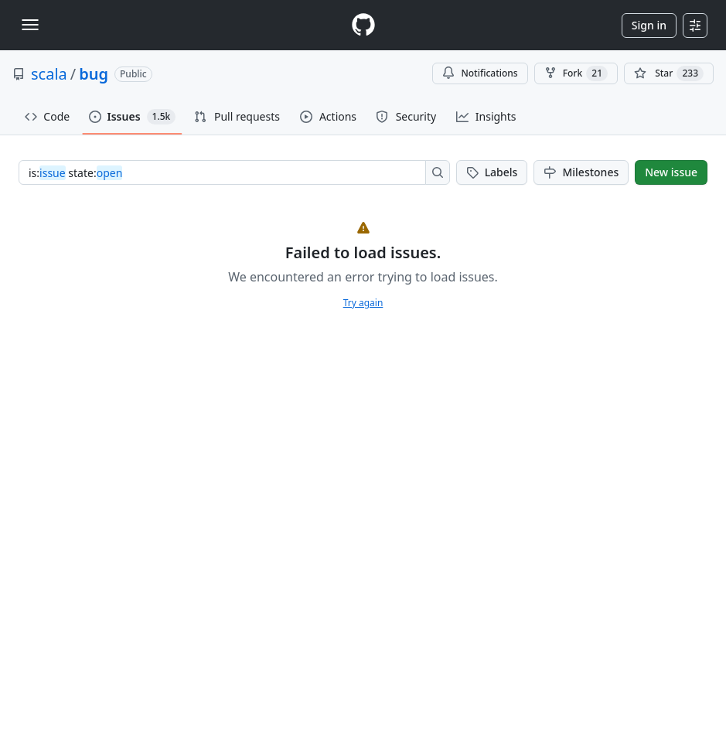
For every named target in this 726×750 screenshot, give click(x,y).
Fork (576, 73)
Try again (363, 302)
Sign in (649, 25)
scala (49, 73)
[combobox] (226, 172)
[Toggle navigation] (30, 24)
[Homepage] (363, 25)
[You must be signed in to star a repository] (669, 73)
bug (93, 73)
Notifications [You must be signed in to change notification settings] (479, 73)
